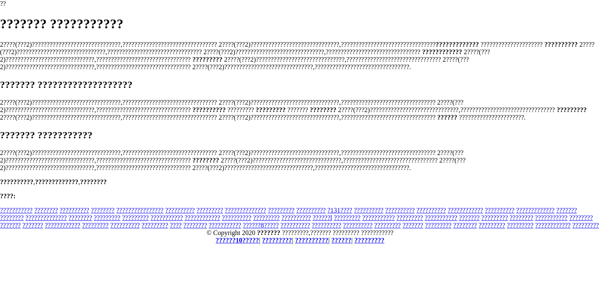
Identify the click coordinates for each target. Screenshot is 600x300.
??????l (322, 217)
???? (176, 225)
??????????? (16, 210)
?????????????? (245, 210)
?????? (341, 240)
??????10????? (237, 240)
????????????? (535, 210)
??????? (566, 210)
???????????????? (140, 210)
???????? (46, 210)
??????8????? (261, 225)
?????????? (74, 210)
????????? (209, 210)
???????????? (465, 210)
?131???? (340, 210)
